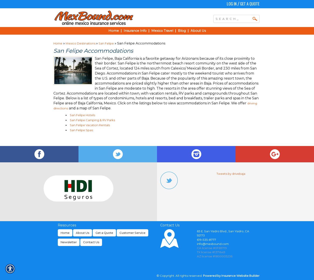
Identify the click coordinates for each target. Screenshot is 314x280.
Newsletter (69, 242)
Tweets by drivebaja (231, 173)
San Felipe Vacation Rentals (90, 125)
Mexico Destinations (81, 43)
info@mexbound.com (213, 244)
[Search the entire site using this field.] (233, 18)
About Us (82, 232)
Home (57, 43)
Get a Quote (249, 4)
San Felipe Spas (81, 130)
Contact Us (91, 242)
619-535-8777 (206, 239)
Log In (232, 4)
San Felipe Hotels (82, 115)
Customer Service (132, 232)
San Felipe (106, 43)
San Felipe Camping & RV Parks (92, 120)
